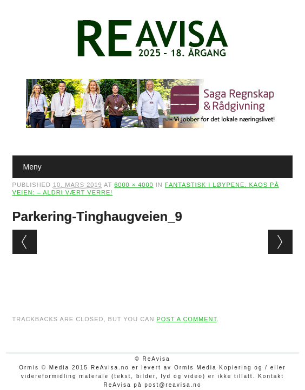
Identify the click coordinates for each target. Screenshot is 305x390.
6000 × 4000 (133, 184)
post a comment (186, 319)
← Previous (24, 242)
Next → (280, 242)
